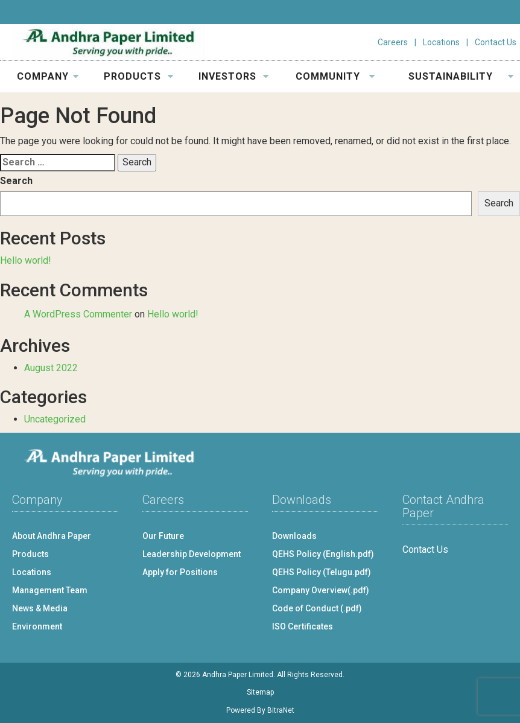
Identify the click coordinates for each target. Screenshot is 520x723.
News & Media (40, 608)
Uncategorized (55, 419)
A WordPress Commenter (78, 314)
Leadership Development (191, 554)
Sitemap (260, 692)
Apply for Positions (180, 572)
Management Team (49, 590)
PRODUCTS (139, 76)
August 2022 (51, 368)
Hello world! (25, 260)
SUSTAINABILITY (461, 76)
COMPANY (48, 76)
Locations (441, 42)
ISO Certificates (302, 626)
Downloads (294, 536)
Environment (37, 626)
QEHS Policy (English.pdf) (323, 554)
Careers (393, 42)
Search (16, 180)
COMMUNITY (335, 76)
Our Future (163, 536)
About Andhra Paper (51, 536)
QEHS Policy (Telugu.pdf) (321, 572)
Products (30, 554)
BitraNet (280, 710)
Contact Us (495, 42)
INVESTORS (233, 76)
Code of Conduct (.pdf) (317, 608)
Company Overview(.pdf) (320, 590)
